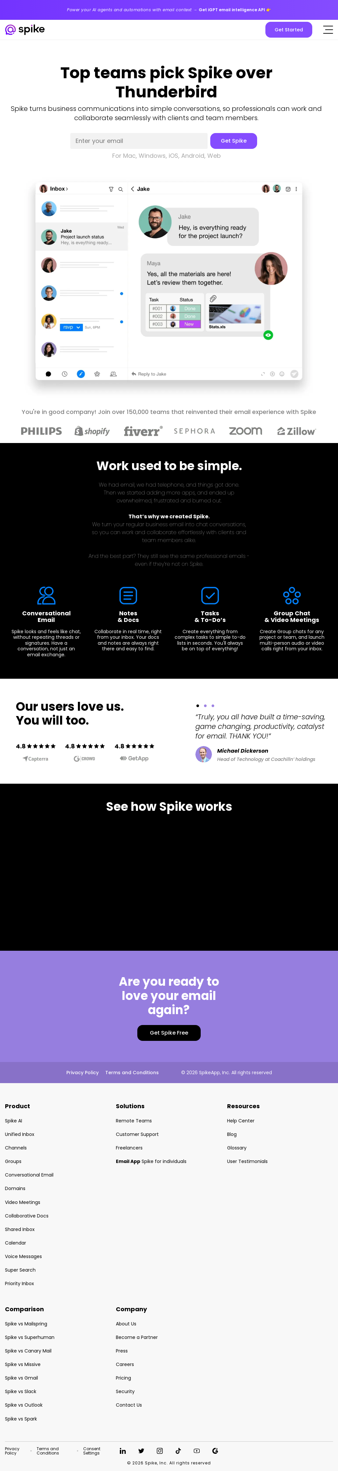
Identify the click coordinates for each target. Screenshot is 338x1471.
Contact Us (129, 1405)
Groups (13, 1161)
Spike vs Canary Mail (28, 1351)
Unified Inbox (19, 1134)
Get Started (289, 29)
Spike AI (13, 1120)
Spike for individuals (151, 1161)
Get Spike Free (169, 1033)
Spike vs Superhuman (29, 1337)
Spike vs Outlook (24, 1405)
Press (122, 1351)
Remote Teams (134, 1120)
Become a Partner (137, 1337)
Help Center (240, 1120)
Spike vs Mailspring (26, 1323)
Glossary (237, 1148)
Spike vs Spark (21, 1419)
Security (125, 1391)
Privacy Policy (82, 1072)
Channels (16, 1148)
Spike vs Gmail (21, 1378)
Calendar (15, 1243)
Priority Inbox (19, 1283)
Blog (232, 1134)
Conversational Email (29, 1175)
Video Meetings (22, 1202)
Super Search (20, 1270)
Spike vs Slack (20, 1391)
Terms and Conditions (132, 1072)
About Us (126, 1323)
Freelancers (129, 1148)
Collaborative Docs (27, 1216)
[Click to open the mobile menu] (328, 30)
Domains (15, 1188)
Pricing (123, 1378)
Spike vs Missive (23, 1364)
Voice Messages (23, 1256)
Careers (125, 1364)
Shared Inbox (20, 1229)
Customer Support (137, 1134)
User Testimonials (247, 1161)
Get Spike (234, 141)
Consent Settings (91, 1451)
